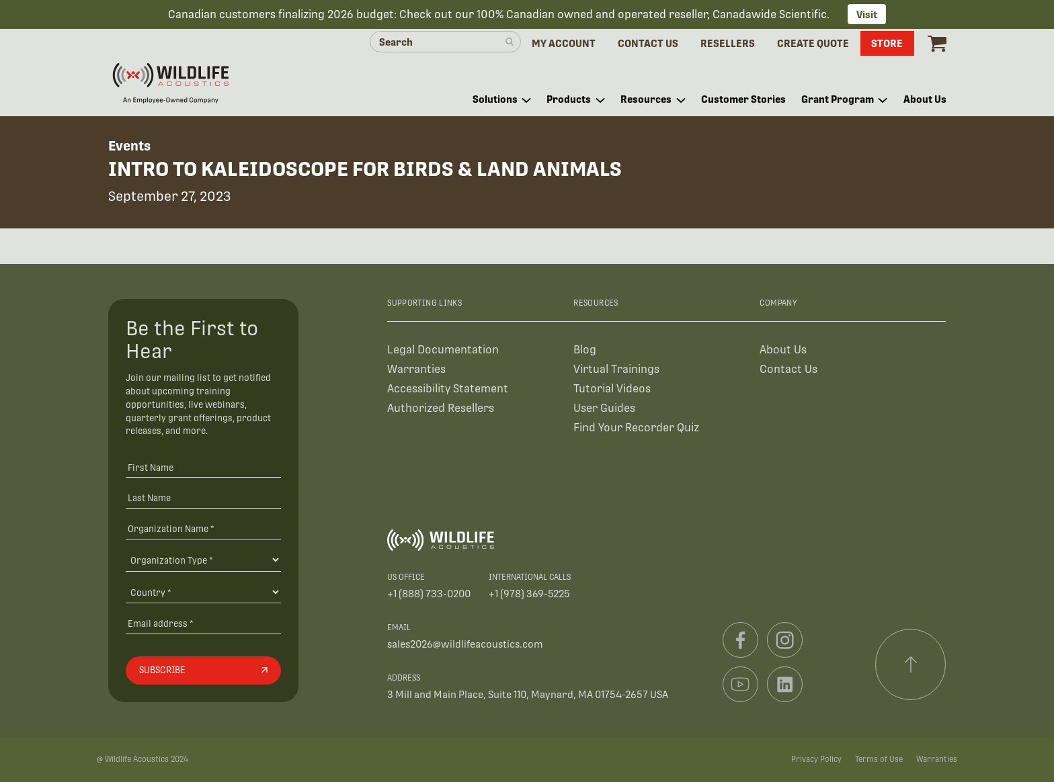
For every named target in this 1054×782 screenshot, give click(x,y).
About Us (783, 349)
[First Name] (203, 467)
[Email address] (203, 623)
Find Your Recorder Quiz (636, 427)
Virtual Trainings (616, 369)
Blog (584, 349)
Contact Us (788, 369)
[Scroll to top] (910, 664)
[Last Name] (203, 497)
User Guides (604, 408)
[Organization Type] (203, 559)
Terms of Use (879, 759)
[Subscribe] (203, 670)
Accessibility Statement (447, 388)
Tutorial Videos (612, 388)
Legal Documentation (443, 349)
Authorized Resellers (440, 408)
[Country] (203, 591)
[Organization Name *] (203, 528)
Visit (866, 14)
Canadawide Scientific (770, 14)
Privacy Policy (816, 759)
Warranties (416, 369)
